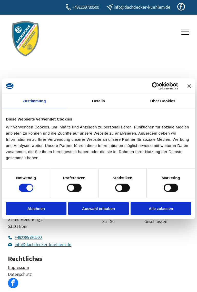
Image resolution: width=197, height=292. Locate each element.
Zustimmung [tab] (34, 101)
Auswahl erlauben (98, 208)
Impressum (18, 267)
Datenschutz (20, 274)
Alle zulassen (161, 208)
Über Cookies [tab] (162, 101)
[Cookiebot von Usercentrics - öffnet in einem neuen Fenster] (155, 86)
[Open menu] (185, 32)
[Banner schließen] (189, 86)
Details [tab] (98, 101)
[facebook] (181, 7)
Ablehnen (36, 208)
